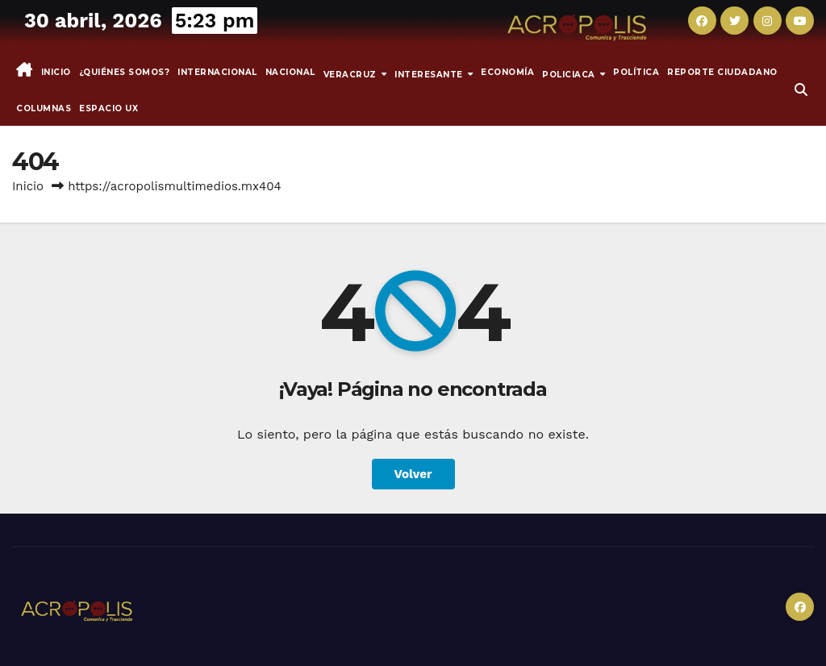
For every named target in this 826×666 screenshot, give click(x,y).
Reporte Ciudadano (722, 72)
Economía (507, 72)
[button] (801, 90)
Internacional (217, 72)
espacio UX (108, 108)
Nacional (290, 72)
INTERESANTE (429, 74)
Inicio (56, 72)
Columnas (43, 108)
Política (636, 72)
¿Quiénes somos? (124, 72)
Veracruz (351, 74)
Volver (413, 474)
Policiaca (570, 74)
